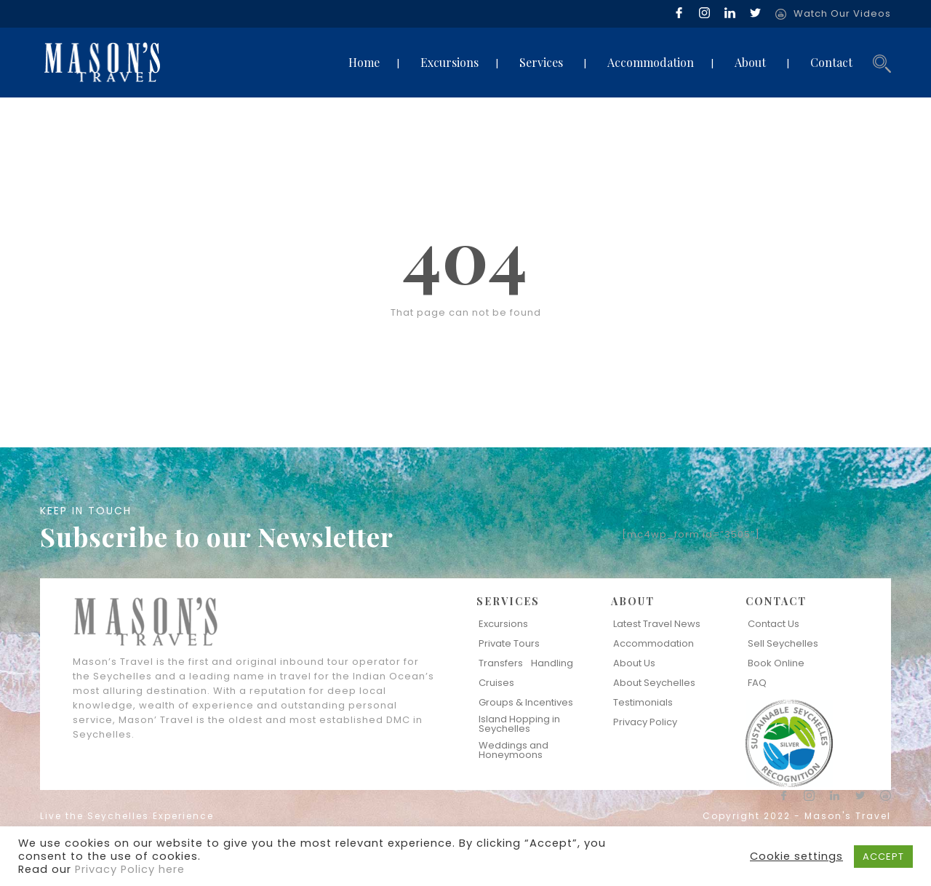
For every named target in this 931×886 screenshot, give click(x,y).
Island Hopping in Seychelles (519, 723)
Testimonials (643, 702)
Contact (831, 62)
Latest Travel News (656, 624)
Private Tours (509, 643)
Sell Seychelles (783, 643)
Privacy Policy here (130, 869)
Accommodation (650, 62)
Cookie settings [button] (796, 856)
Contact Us (773, 624)
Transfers (501, 663)
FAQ (757, 683)
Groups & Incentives (526, 702)
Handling (552, 663)
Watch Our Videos (842, 13)
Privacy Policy (645, 722)
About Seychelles (654, 683)
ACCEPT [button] (883, 856)
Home (364, 62)
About (750, 62)
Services (541, 62)
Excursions (449, 62)
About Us (634, 663)
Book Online (776, 663)
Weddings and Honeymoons (513, 750)
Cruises (496, 683)
